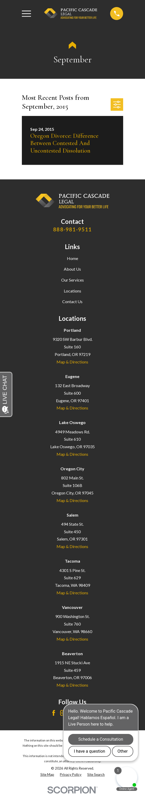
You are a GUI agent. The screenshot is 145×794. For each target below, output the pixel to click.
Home (72, 258)
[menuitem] (47, 775)
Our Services (72, 279)
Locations (72, 290)
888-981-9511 (72, 229)
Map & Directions (72, 361)
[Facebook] (53, 713)
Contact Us (72, 301)
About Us (72, 268)
